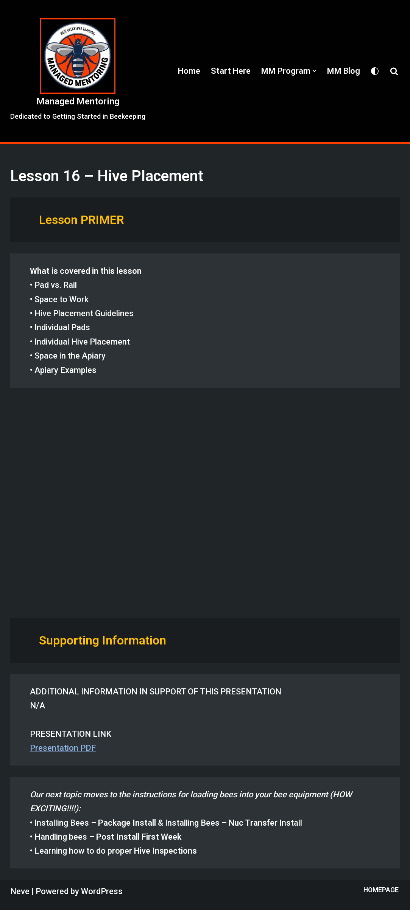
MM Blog (343, 71)
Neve (20, 891)
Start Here (231, 71)
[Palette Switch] (375, 71)
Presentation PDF (63, 748)
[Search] (394, 71)
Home (189, 71)
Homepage (381, 890)
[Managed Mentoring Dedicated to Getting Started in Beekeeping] (77, 70)
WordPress (102, 891)
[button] (314, 71)
